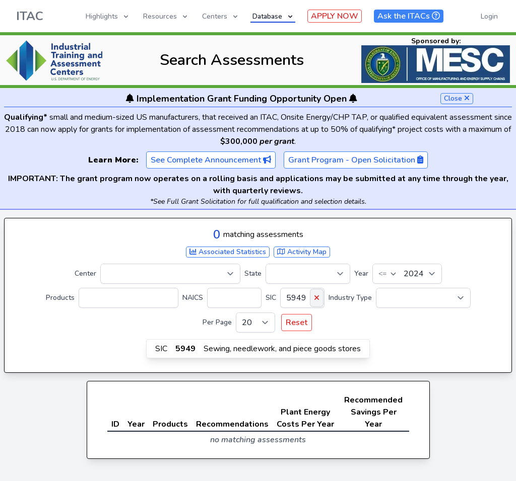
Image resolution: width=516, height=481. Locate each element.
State (253, 273)
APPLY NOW (334, 16)
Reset (296, 322)
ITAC (29, 16)
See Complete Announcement (211, 160)
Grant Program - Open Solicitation (355, 160)
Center (85, 273)
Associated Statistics (227, 252)
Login (489, 16)
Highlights (108, 16)
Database (273, 16)
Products (60, 297)
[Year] (407, 274)
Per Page (217, 322)
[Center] (170, 274)
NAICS (192, 297)
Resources (166, 16)
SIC (271, 297)
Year (361, 273)
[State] (308, 274)
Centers (220, 16)
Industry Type (350, 297)
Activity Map (302, 252)
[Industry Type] (423, 298)
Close (457, 98)
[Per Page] (255, 322)
